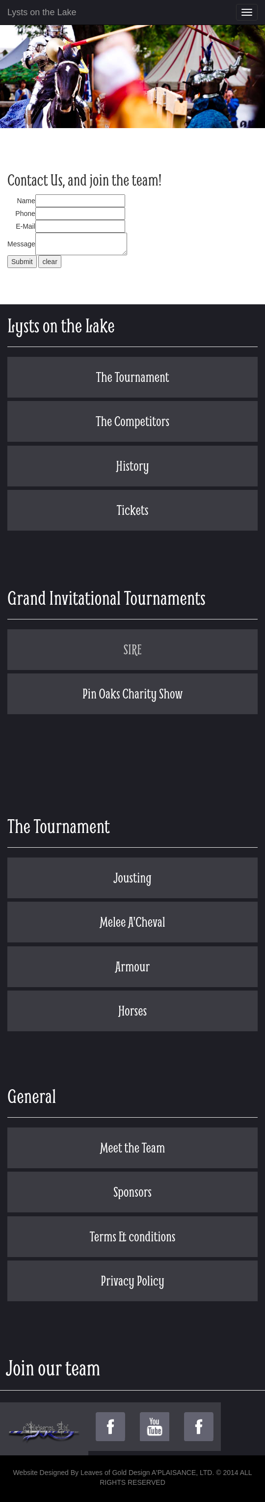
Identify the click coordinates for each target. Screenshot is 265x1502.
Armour (132, 966)
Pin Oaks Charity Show (132, 693)
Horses (132, 1010)
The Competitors (132, 420)
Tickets (132, 509)
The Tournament (132, 376)
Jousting (132, 877)
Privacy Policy (132, 1280)
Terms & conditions (133, 1236)
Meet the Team (132, 1147)
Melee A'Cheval (132, 921)
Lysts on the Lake (41, 12)
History (132, 465)
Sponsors (132, 1191)
